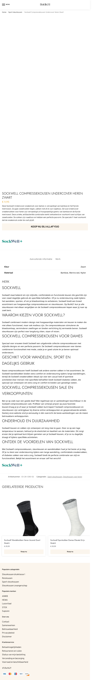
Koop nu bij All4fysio (45, 226)
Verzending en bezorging (13, 658)
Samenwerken (8, 625)
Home (4, 12)
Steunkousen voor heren (72, 477)
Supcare (5, 611)
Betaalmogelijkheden (11, 647)
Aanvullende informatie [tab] (41, 259)
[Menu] (6, 5)
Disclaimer (7, 636)
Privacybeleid (8, 633)
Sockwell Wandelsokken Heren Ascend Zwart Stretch (22, 542)
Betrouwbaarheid (10, 629)
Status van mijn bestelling (13, 654)
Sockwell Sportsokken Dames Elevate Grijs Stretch (67, 542)
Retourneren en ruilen (12, 651)
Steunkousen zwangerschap (14, 585)
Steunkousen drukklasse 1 (13, 574)
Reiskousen (7, 578)
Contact (5, 622)
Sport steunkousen (15, 12)
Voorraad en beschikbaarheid (15, 662)
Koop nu (24, 552)
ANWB (5, 596)
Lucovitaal (6, 603)
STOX (4, 607)
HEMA (5, 600)
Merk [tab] (58, 259)
